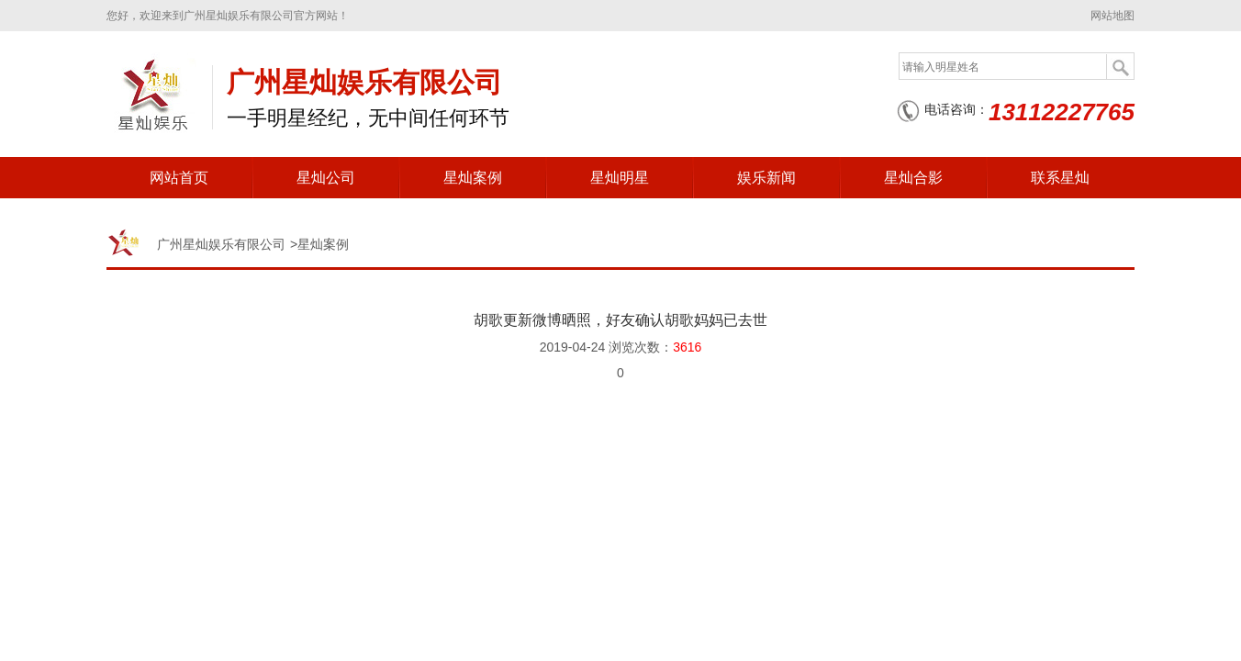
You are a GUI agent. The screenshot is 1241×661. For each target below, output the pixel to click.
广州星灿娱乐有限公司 (221, 244)
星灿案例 (472, 177)
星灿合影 (913, 177)
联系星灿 (1060, 177)
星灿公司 (325, 177)
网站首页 (179, 177)
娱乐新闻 (766, 177)
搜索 (1120, 67)
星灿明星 (619, 177)
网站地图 (1112, 15)
